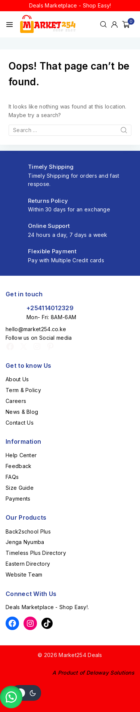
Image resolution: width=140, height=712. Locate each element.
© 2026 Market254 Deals (70, 655)
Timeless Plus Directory (36, 553)
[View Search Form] (103, 24)
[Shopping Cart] (128, 24)
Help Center (21, 455)
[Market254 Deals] (48, 24)
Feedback (18, 466)
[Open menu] (9, 24)
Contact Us (20, 422)
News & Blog (22, 412)
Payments (18, 498)
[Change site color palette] (26, 693)
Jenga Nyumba (25, 542)
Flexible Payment (52, 251)
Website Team (24, 574)
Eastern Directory (28, 563)
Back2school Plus (28, 531)
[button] (11, 697)
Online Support (49, 225)
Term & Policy (23, 390)
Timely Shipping (51, 166)
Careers (16, 401)
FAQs (12, 477)
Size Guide (20, 488)
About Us (17, 379)
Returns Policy (48, 200)
